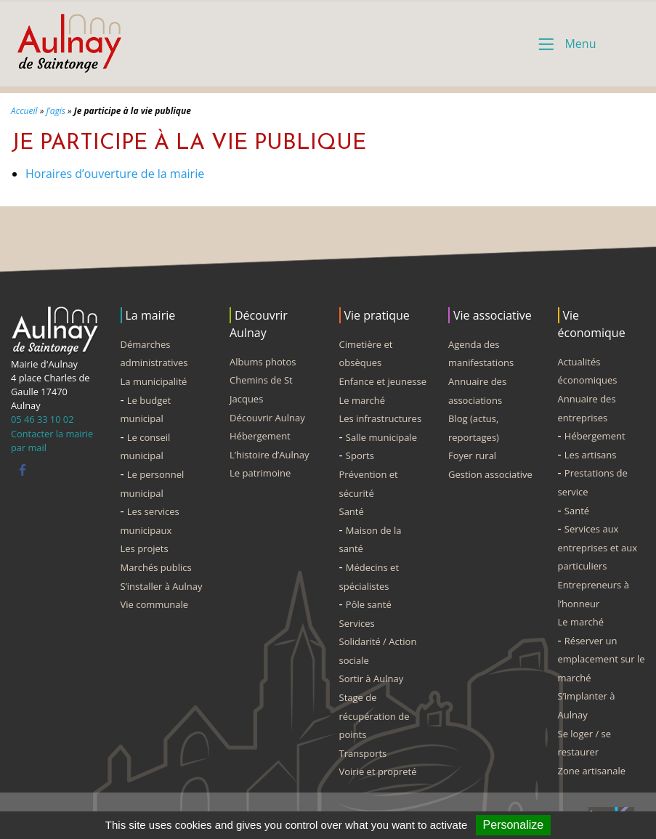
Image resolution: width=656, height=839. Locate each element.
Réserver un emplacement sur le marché (601, 659)
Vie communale (155, 604)
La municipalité (154, 381)
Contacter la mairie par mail (52, 440)
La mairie (151, 315)
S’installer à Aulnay (162, 586)
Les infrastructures (380, 418)
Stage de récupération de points (374, 716)
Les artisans (590, 454)
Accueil (24, 111)
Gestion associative (490, 474)
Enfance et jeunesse (383, 381)
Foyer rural (472, 455)
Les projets (145, 548)
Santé (351, 511)
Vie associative (492, 315)
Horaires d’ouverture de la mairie (114, 174)
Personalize (513, 825)
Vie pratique (377, 315)
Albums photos (263, 361)
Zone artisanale (592, 770)
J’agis (55, 111)
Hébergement (260, 435)
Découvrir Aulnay (267, 417)
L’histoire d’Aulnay (269, 454)
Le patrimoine (260, 472)
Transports (363, 753)
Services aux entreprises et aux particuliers (597, 547)
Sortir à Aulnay (371, 678)
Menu (580, 44)
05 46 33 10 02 (42, 419)
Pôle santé (369, 604)
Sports (360, 455)
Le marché (362, 400)
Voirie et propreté (378, 771)
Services (357, 623)
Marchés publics (156, 567)
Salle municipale (381, 437)
